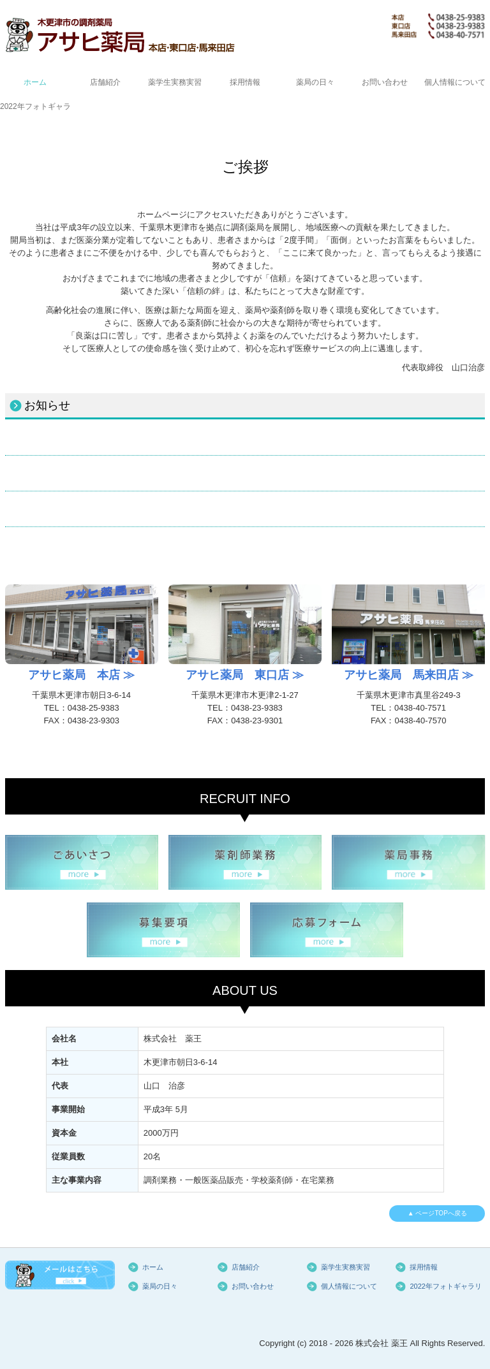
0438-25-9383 (93, 708)
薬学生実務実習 (175, 82)
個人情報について (455, 82)
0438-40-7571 (420, 708)
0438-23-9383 (257, 708)
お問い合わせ (385, 82)
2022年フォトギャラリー (35, 106)
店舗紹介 (105, 82)
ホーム (35, 82)
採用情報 (245, 82)
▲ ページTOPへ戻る (437, 1213)
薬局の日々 (315, 82)
